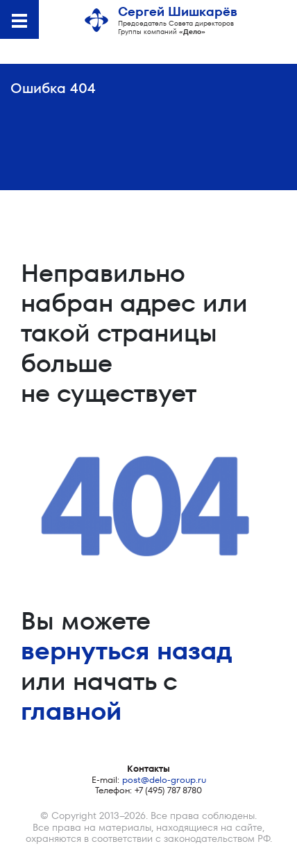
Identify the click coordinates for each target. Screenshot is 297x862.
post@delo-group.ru (164, 779)
